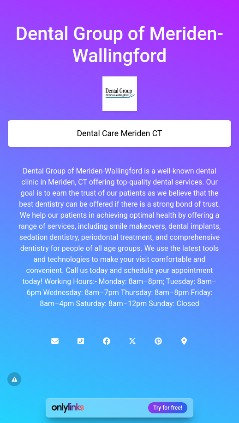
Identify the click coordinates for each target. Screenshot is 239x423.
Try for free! (167, 408)
